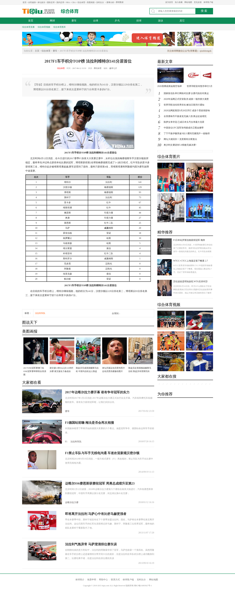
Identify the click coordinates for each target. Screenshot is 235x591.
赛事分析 (110, 2)
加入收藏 (178, 2)
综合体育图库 (59, 27)
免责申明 (91, 579)
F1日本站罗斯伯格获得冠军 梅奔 (189, 240)
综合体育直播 (28, 27)
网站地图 (188, 2)
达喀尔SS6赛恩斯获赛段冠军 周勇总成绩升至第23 (100, 483)
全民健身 (32, 2)
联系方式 (115, 579)
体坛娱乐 (41, 2)
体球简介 (79, 579)
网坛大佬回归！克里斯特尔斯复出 (180, 139)
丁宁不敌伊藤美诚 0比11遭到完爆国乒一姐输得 (187, 133)
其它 (182, 20)
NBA (68, 2)
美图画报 (91, 2)
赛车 (74, 20)
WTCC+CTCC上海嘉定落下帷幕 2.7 (190, 261)
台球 (95, 20)
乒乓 (117, 20)
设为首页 (169, 2)
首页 (24, 2)
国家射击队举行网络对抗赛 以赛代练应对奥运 (186, 93)
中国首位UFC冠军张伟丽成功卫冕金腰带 (184, 128)
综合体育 (81, 2)
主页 (37, 51)
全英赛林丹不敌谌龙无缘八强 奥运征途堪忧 (185, 116)
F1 (66, 441)
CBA (74, 2)
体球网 (38, 11)
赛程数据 (119, 2)
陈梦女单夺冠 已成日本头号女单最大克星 (184, 122)
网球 (52, 20)
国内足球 (60, 2)
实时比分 (100, 2)
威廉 (106, 228)
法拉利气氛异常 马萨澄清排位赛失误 (91, 544)
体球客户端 (208, 2)
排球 (138, 20)
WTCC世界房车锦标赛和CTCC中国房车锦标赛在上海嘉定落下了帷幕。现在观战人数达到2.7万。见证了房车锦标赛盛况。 (192, 268)
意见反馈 (198, 2)
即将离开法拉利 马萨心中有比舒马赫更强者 (95, 514)
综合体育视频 (44, 27)
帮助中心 (103, 579)
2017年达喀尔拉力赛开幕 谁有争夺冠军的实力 (97, 392)
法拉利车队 (40, 313)
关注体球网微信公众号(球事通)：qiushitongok (189, 51)
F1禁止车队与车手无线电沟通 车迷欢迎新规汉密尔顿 (102, 453)
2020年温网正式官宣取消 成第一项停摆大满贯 (186, 99)
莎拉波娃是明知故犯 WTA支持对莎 (190, 281)
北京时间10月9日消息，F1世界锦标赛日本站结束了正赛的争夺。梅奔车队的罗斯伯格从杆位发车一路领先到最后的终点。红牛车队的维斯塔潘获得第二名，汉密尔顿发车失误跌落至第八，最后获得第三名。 (193, 251)
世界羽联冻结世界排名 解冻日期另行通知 (184, 105)
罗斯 (67, 238)
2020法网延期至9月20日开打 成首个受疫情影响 (187, 110)
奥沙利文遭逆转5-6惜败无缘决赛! (180, 145)
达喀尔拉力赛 (71, 502)
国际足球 (51, 2)
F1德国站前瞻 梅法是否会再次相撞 (89, 422)
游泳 (160, 20)
